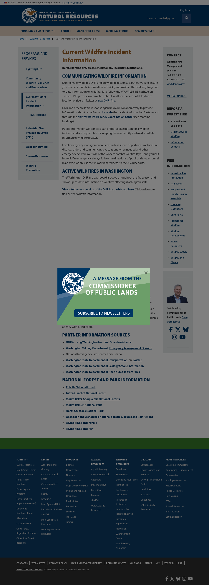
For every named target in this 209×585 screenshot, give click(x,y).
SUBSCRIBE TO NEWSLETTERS (104, 313)
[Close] (147, 273)
